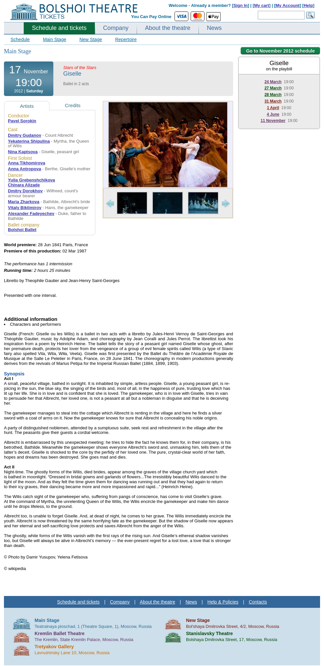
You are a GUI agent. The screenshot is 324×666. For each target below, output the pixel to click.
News (214, 28)
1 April (273, 108)
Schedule (20, 39)
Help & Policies (222, 602)
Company (115, 28)
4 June (273, 114)
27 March (273, 88)
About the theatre (167, 28)
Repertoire (126, 39)
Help (308, 5)
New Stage (90, 39)
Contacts (258, 602)
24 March (273, 82)
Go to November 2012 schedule (280, 51)
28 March (273, 94)
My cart (261, 5)
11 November (272, 120)
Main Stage (54, 39)
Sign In (240, 5)
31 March (273, 101)
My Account (288, 5)
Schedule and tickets (59, 28)
